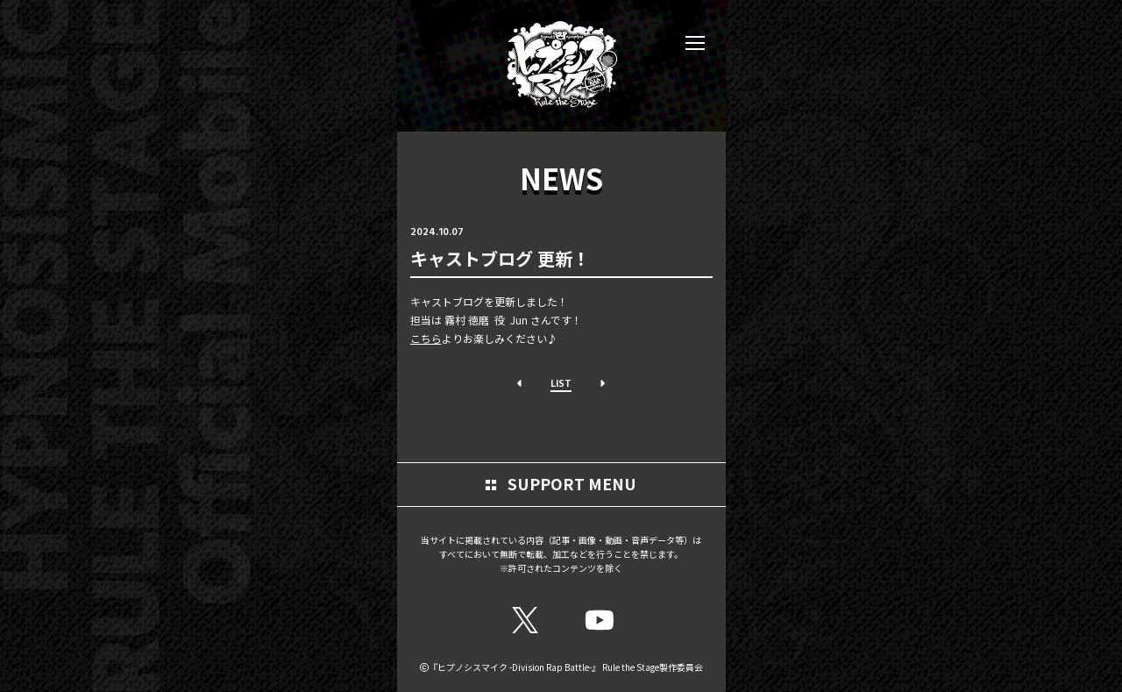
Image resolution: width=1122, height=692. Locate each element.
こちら (426, 338)
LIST (561, 382)
